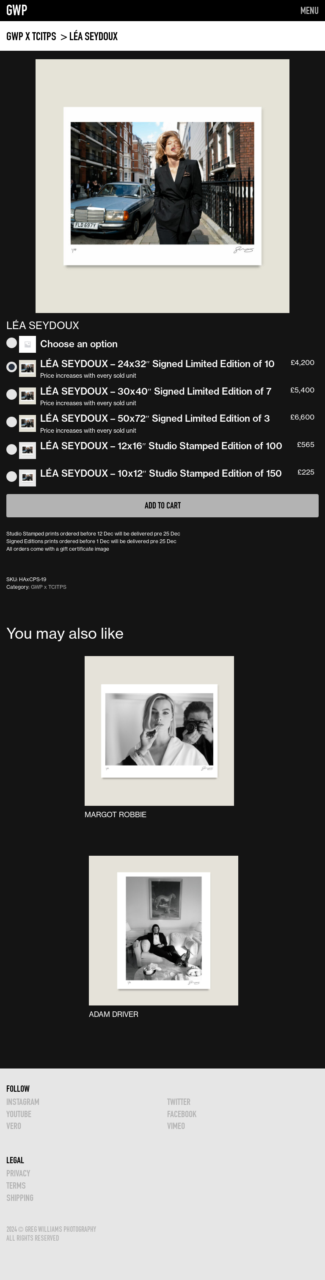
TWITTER (178, 1101)
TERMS (16, 1185)
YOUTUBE (18, 1114)
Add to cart (163, 505)
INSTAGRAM (22, 1101)
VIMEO (176, 1126)
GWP (17, 10)
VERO (13, 1126)
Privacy (18, 1173)
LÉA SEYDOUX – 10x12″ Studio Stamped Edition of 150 (161, 473)
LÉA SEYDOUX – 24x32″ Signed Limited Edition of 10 (157, 364)
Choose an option (79, 344)
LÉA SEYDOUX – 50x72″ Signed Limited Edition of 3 (155, 418)
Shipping (19, 1197)
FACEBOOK (181, 1114)
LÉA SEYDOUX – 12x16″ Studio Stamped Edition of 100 (161, 446)
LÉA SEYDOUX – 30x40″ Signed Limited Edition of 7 (155, 391)
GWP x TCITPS (32, 36)
